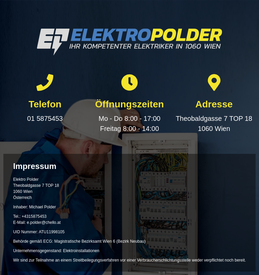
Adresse (214, 104)
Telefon (45, 104)
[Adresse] (214, 82)
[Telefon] (44, 82)
